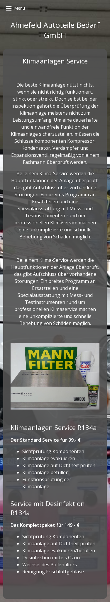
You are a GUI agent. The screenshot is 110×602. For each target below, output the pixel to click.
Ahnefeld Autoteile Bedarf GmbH (55, 30)
